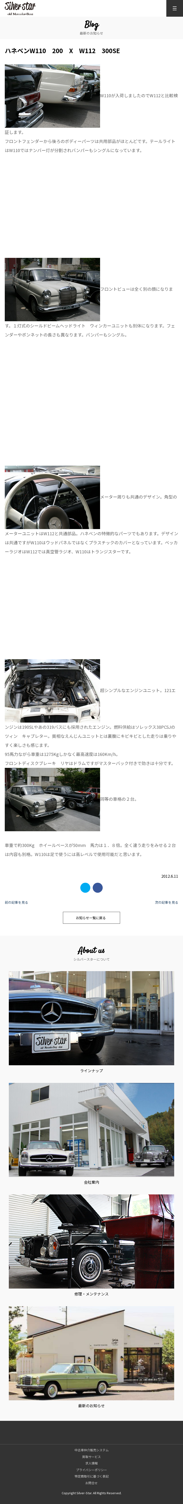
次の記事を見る (166, 902)
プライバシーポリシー (91, 1470)
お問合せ (91, 1483)
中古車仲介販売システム (92, 1450)
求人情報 (91, 1463)
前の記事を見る (16, 902)
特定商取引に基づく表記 (92, 1476)
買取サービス (91, 1456)
